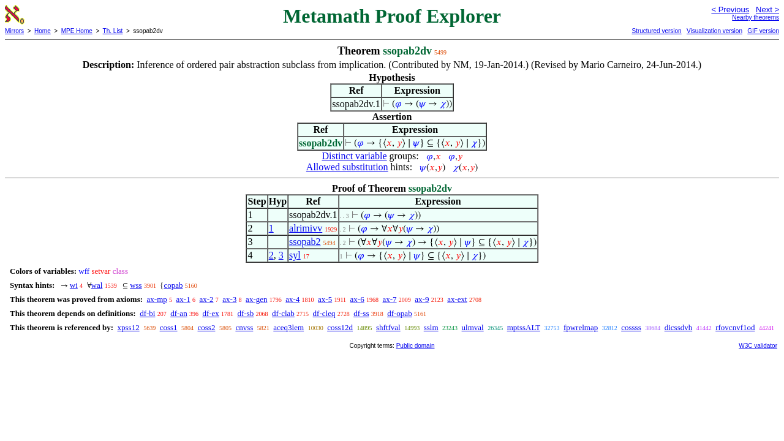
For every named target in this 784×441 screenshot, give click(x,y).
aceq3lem (288, 327)
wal (97, 285)
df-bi (147, 313)
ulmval (473, 327)
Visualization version (714, 31)
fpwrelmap (581, 327)
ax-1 (183, 299)
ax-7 (389, 299)
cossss (631, 327)
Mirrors (14, 31)
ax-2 (206, 299)
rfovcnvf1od (735, 327)
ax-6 (357, 299)
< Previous (730, 9)
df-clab (283, 313)
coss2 (207, 327)
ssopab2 (305, 241)
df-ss (361, 313)
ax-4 (292, 299)
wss (136, 285)
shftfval (388, 327)
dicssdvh (679, 327)
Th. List (113, 31)
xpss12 (129, 327)
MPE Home (76, 31)
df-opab (399, 313)
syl (295, 255)
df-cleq (324, 313)
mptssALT (523, 327)
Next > (767, 9)
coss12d (340, 327)
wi (74, 285)
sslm (431, 327)
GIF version (763, 31)
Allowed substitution (347, 167)
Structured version (656, 31)
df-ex (210, 313)
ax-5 (325, 299)
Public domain (415, 345)
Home (42, 31)
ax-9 (422, 299)
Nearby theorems (755, 17)
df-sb (246, 313)
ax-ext (457, 299)
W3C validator (758, 345)
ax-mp (157, 299)
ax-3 (229, 299)
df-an (178, 313)
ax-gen (256, 299)
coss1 (169, 327)
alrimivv (305, 228)
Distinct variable (354, 156)
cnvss (244, 327)
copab (173, 285)
